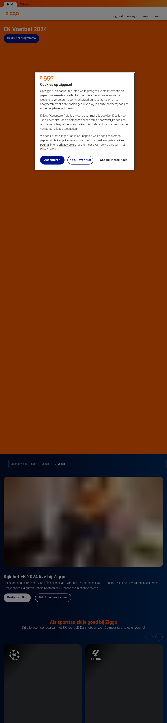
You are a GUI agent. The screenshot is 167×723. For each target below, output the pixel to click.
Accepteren (52, 160)
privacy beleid (67, 144)
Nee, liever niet (80, 160)
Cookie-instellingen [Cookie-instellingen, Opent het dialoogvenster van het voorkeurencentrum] (114, 160)
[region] (85, 121)
